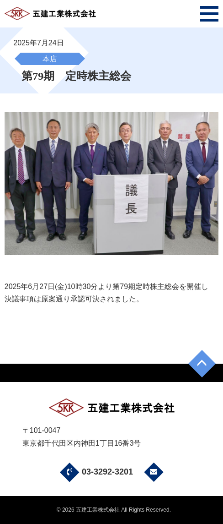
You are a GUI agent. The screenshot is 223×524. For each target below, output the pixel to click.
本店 (49, 59)
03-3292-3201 (95, 471)
